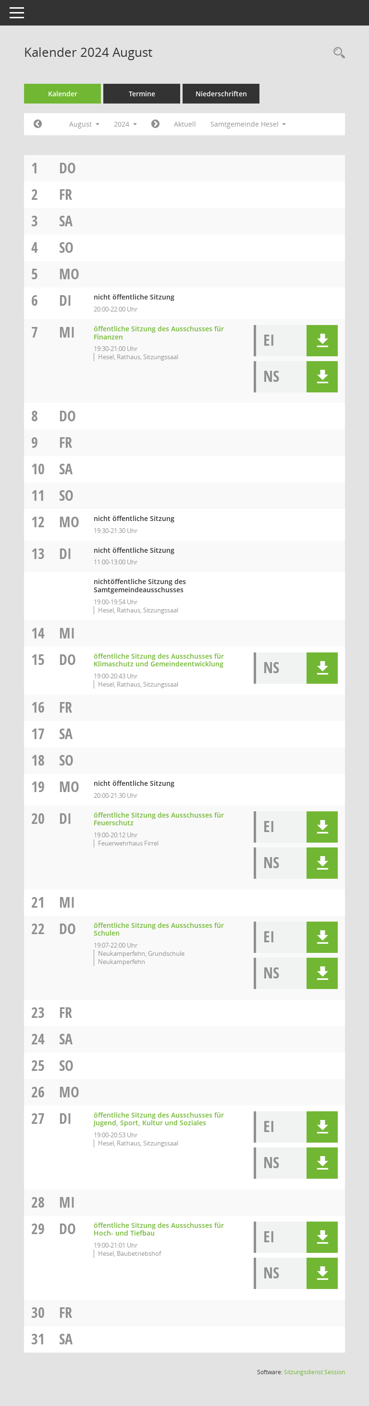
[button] (322, 340)
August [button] (84, 124)
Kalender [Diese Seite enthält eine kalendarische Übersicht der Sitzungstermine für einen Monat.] (62, 93)
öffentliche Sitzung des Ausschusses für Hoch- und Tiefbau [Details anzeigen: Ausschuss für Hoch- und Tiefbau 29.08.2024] (159, 1229)
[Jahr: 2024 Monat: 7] (37, 124)
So (66, 247)
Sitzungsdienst (314, 1372)
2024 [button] (125, 124)
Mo (69, 274)
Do (67, 168)
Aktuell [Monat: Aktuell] (185, 124)
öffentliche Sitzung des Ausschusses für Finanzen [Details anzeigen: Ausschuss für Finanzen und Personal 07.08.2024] (159, 332)
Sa (66, 221)
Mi (67, 332)
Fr (65, 194)
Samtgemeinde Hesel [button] (248, 124)
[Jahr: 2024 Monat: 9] (155, 124)
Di (65, 300)
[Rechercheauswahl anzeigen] (337, 53)
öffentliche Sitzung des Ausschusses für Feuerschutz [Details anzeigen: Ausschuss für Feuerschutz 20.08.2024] (159, 819)
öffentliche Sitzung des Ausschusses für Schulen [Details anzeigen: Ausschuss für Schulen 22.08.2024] (159, 929)
